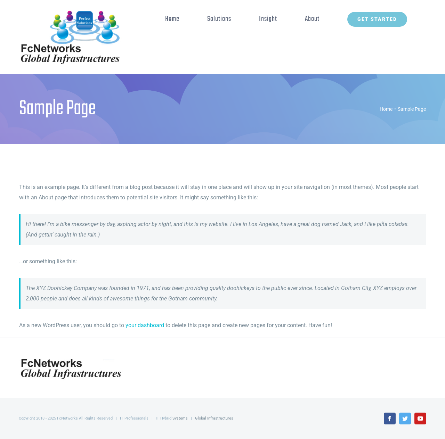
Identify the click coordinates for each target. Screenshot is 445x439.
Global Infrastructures (214, 418)
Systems (180, 418)
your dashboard (145, 325)
